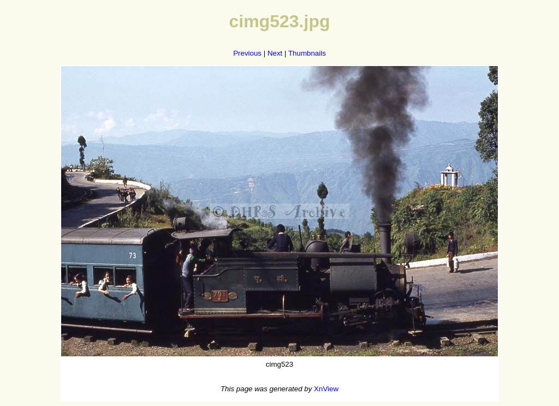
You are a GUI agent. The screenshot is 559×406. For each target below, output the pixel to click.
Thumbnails (307, 53)
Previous (247, 53)
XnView (326, 389)
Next (274, 53)
